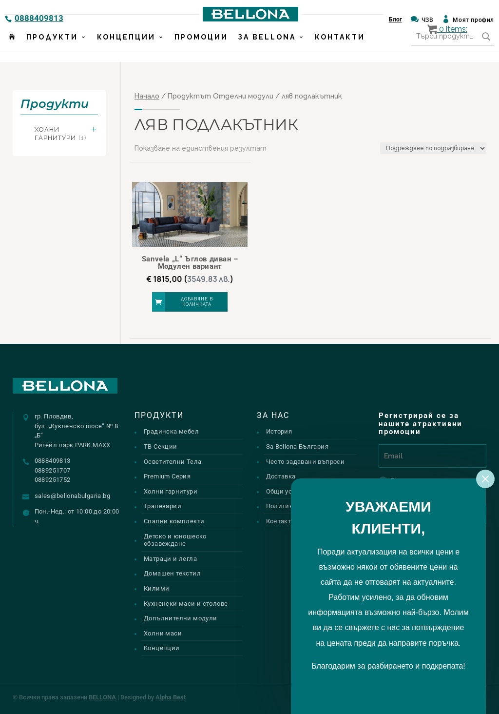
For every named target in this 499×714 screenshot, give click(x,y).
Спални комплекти (174, 521)
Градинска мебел (171, 431)
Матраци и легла (170, 558)
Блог (395, 19)
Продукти (52, 47)
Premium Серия (167, 476)
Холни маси (163, 633)
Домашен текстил (172, 573)
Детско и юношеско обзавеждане (175, 540)
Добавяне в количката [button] (197, 302)
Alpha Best (170, 697)
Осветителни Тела (172, 461)
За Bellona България (297, 446)
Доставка (281, 476)
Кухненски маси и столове (186, 603)
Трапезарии (162, 506)
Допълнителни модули (180, 618)
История (279, 431)
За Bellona (267, 47)
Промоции (201, 47)
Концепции (126, 47)
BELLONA (102, 697)
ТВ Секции (160, 446)
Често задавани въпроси (305, 461)
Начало (146, 96)
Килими (156, 588)
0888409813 (39, 18)
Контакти (340, 47)
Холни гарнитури (60, 133)
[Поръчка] (433, 148)
